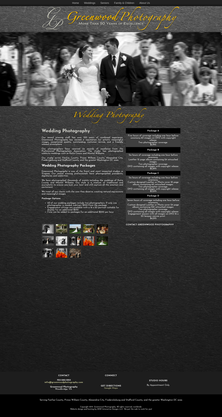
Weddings (89, 3)
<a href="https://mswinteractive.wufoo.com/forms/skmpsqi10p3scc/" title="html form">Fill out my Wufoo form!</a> (153, 298)
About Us (144, 3)
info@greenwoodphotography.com (64, 382)
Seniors (104, 3)
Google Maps (111, 388)
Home (75, 3)
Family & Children (124, 3)
